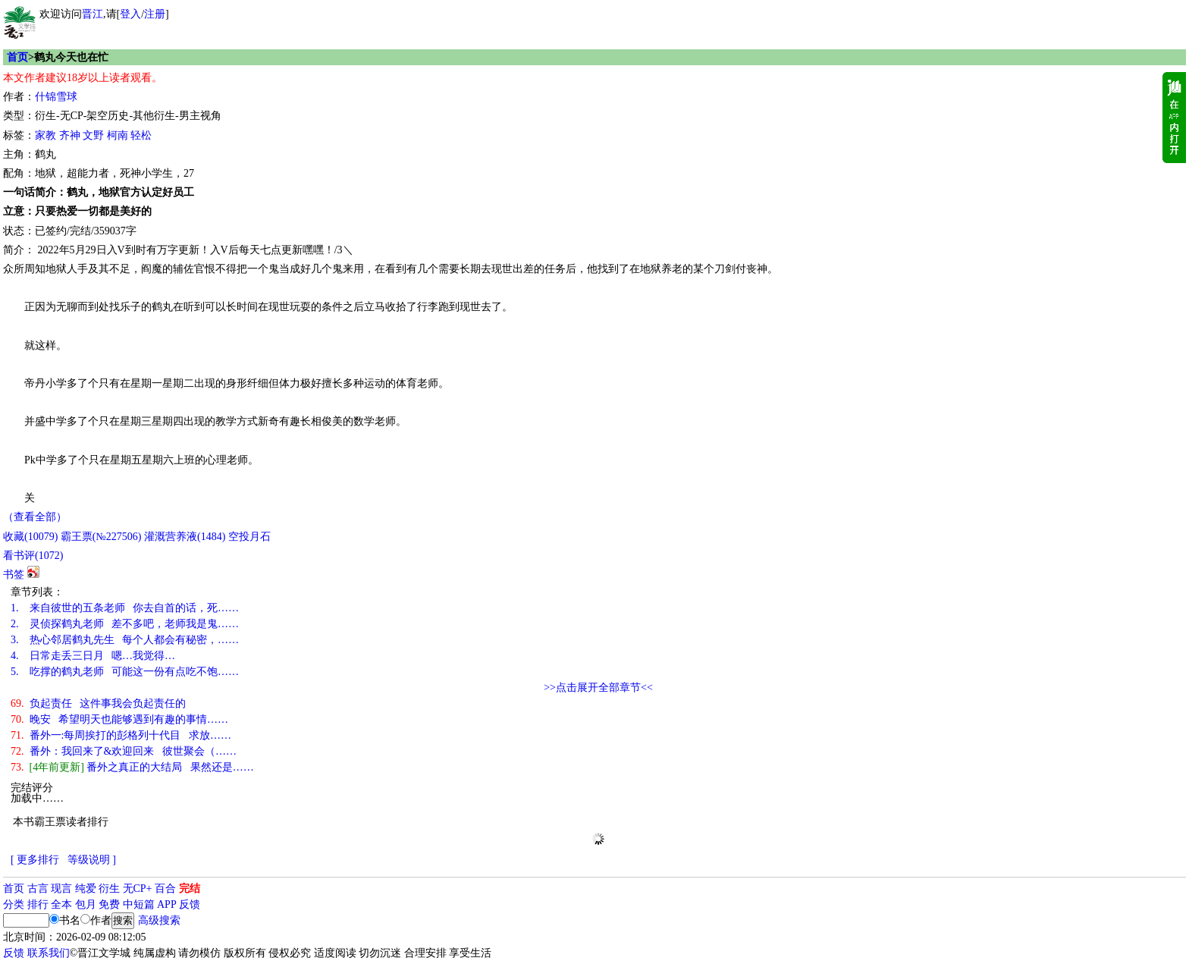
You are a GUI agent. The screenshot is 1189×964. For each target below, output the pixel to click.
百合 (165, 888)
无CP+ (137, 888)
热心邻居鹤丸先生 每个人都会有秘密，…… (125, 639)
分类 (13, 904)
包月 (85, 904)
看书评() (33, 555)
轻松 (141, 135)
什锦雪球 (56, 96)
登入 (130, 14)
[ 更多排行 (35, 859)
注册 (154, 14)
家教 (45, 135)
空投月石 (249, 536)
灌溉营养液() (184, 536)
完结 (189, 888)
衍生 (109, 888)
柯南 (117, 135)
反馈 (189, 904)
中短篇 (139, 904)
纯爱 (85, 888)
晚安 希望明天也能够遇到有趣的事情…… (119, 719)
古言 (38, 888)
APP (167, 904)
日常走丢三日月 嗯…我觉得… (93, 655)
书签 (13, 574)
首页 (17, 57)
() (30, 536)
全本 (61, 904)
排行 (38, 904)
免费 (109, 904)
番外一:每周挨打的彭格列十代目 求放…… (121, 735)
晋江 (92, 14)
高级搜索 (159, 920)
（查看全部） (35, 517)
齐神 (69, 135)
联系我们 (48, 953)
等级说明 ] (91, 859)
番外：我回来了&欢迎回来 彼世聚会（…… (124, 751)
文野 (93, 135)
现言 (61, 888)
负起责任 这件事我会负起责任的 (98, 703)
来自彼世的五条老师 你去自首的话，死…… (125, 608)
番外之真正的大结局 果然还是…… (132, 767)
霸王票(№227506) (101, 536)
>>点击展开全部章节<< (598, 687)
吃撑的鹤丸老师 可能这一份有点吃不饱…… (125, 671)
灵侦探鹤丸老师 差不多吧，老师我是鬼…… (125, 624)
